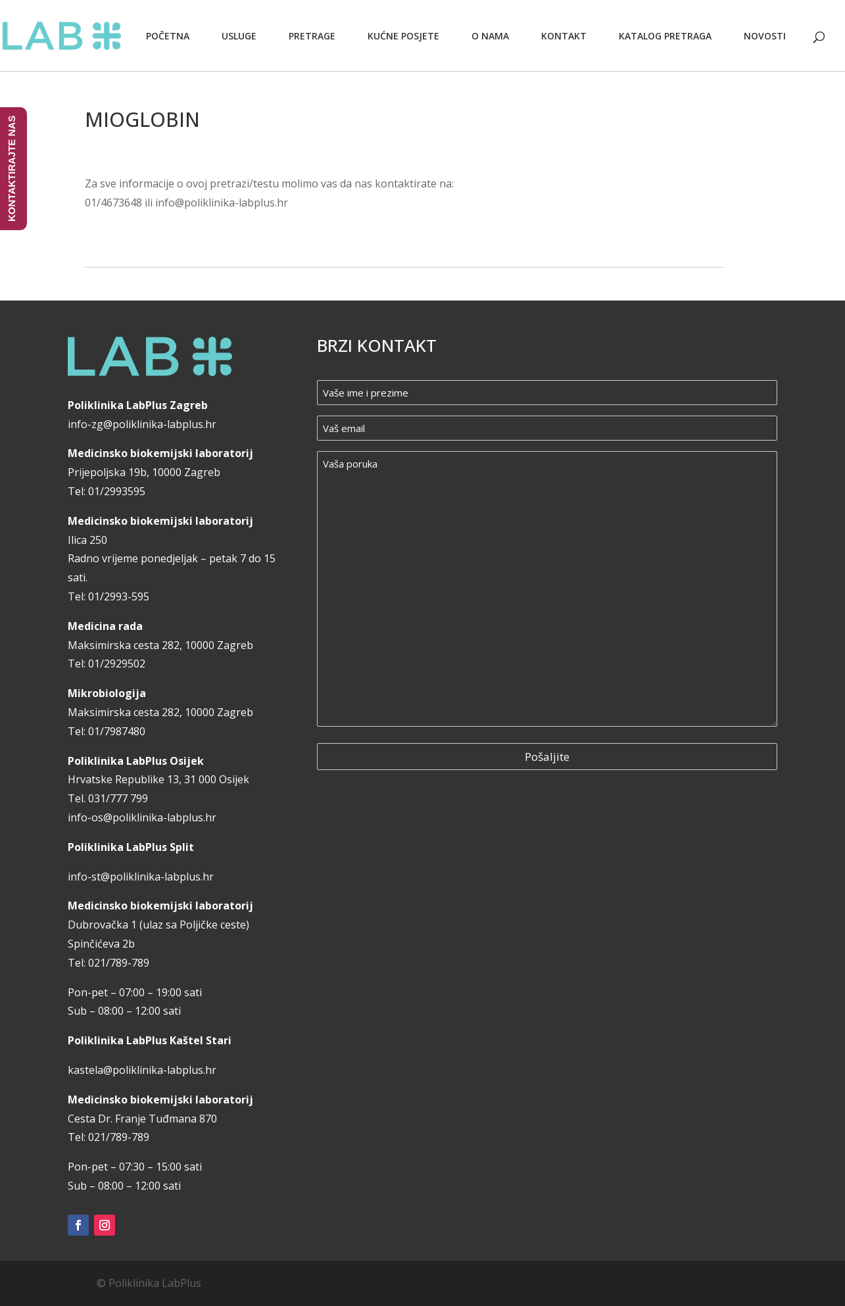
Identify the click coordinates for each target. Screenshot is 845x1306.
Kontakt (564, 36)
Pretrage (312, 36)
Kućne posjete (403, 36)
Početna (167, 36)
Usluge (239, 36)
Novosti (765, 36)
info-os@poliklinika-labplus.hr (142, 817)
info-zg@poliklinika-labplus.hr (142, 424)
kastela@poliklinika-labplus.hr (142, 1070)
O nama (490, 36)
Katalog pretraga (665, 36)
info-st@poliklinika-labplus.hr (141, 876)
